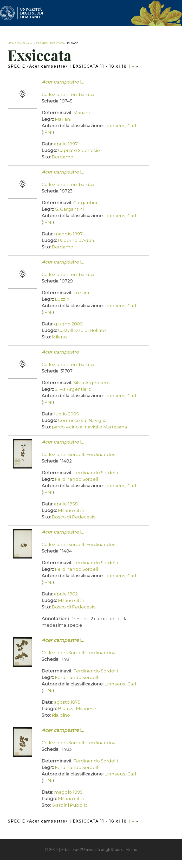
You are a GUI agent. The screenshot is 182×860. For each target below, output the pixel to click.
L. (63, 82)
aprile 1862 (66, 593)
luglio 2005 (66, 413)
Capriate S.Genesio (79, 150)
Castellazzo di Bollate (82, 330)
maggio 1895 (68, 792)
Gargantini (85, 202)
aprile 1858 (66, 503)
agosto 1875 (67, 702)
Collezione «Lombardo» (68, 94)
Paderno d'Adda (76, 240)
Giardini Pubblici (70, 805)
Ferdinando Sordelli (95, 472)
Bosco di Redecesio (74, 516)
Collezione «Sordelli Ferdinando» (78, 454)
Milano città (71, 510)
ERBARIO (42, 43)
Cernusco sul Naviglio (82, 420)
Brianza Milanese (77, 708)
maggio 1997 (68, 233)
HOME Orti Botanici (21, 43)
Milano (59, 336)
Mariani (81, 112)
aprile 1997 (66, 143)
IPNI (48, 132)
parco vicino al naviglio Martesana (89, 426)
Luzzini (81, 292)
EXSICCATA (57, 43)
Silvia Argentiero (91, 382)
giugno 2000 (68, 323)
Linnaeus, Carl (120, 125)
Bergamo (62, 156)
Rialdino (61, 715)
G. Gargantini (69, 209)
